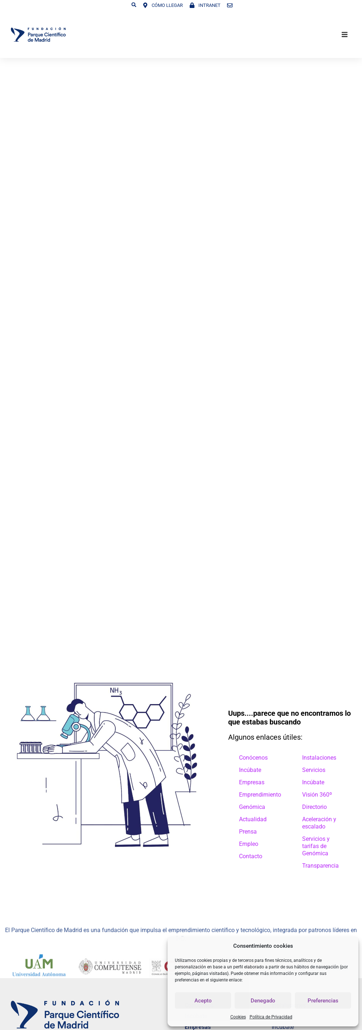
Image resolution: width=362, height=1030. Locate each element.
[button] (133, 4)
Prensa (248, 831)
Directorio (314, 806)
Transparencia (320, 865)
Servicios (313, 770)
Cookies (238, 1016)
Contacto (250, 856)
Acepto (203, 1000)
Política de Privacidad (271, 1016)
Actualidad (253, 819)
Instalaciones (319, 757)
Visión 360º (317, 794)
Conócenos (253, 757)
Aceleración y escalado (319, 823)
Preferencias (323, 1000)
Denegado (263, 1000)
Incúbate (250, 770)
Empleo (248, 843)
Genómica (252, 806)
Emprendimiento (260, 794)
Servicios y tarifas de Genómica (316, 846)
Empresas (251, 782)
